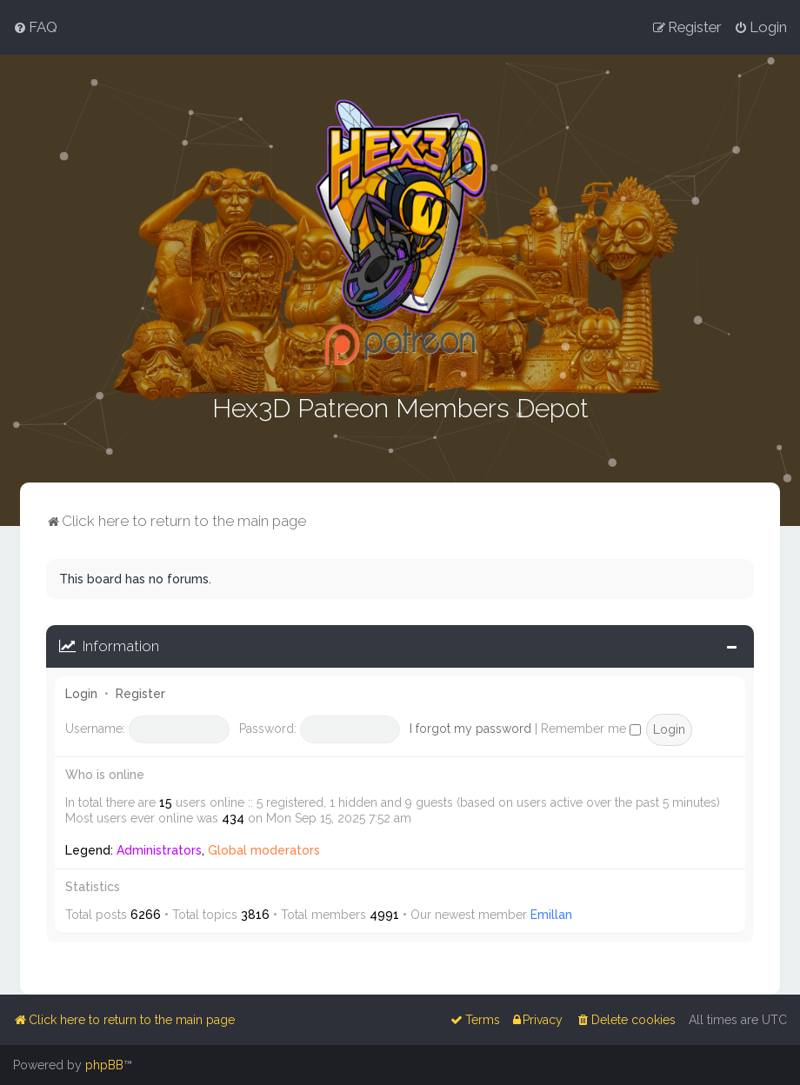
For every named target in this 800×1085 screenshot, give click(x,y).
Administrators (159, 849)
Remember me (591, 728)
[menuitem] (35, 27)
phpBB (104, 1065)
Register (140, 693)
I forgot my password (470, 728)
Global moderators (264, 849)
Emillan (551, 914)
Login (81, 693)
